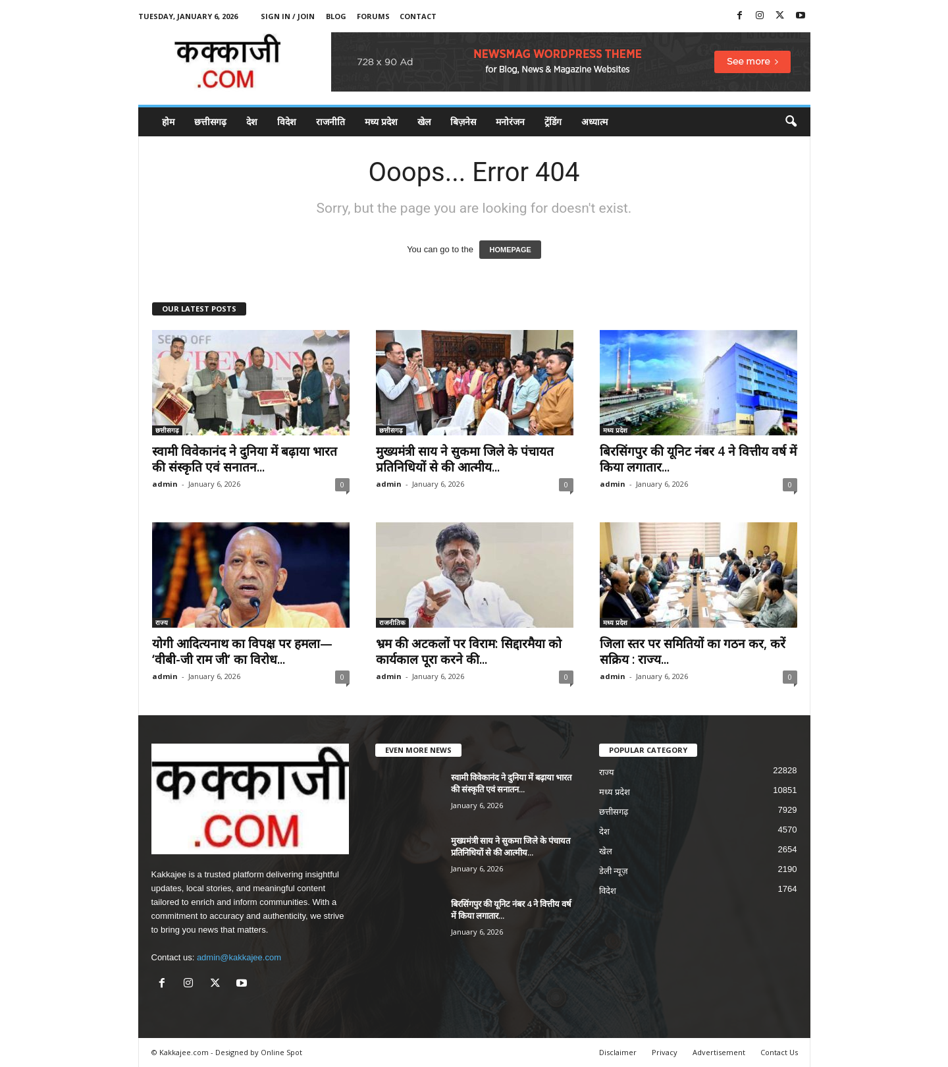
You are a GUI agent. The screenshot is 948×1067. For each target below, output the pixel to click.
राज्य (161, 622)
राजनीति (330, 121)
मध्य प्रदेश (381, 121)
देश (251, 121)
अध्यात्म (594, 121)
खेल (424, 121)
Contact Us (779, 1052)
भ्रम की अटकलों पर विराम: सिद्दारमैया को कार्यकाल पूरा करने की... (469, 651)
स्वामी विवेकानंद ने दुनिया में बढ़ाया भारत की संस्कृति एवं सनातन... (244, 459)
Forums (373, 16)
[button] (790, 121)
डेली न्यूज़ (614, 871)
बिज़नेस (463, 121)
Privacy (664, 1052)
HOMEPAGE (510, 250)
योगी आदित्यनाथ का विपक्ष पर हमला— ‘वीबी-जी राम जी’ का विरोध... (242, 651)
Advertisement (719, 1052)
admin (165, 484)
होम (168, 121)
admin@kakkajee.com (239, 957)
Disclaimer (618, 1052)
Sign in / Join (288, 16)
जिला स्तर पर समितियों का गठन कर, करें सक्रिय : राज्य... (692, 651)
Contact (418, 16)
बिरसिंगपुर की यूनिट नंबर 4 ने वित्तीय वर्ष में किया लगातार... (698, 459)
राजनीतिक (392, 622)
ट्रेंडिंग (553, 121)
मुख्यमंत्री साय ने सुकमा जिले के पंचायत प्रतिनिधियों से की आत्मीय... (465, 459)
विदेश (286, 121)
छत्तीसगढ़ (210, 121)
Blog (336, 16)
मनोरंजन (510, 121)
